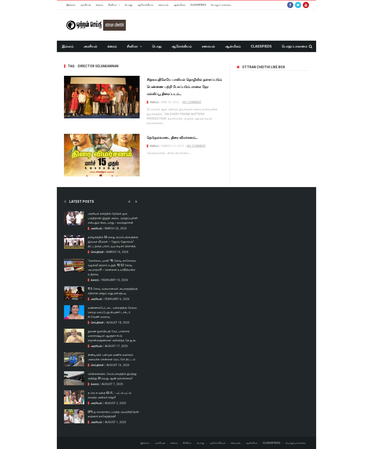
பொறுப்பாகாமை (221, 4)
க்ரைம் (99, 4)
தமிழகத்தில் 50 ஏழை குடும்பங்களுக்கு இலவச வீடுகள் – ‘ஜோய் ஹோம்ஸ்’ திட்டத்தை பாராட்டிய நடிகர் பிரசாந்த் (113, 241)
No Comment (192, 102)
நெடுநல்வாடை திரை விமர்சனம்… (172, 137)
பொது (129, 4)
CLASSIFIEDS (198, 4)
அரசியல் (85, 4)
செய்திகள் (97, 252)
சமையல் (163, 4)
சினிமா (112, 4)
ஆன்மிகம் (179, 4)
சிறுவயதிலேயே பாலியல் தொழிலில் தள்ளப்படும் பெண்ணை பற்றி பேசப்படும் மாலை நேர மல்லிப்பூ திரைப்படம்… (184, 86)
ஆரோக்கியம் (145, 4)
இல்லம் (70, 4)
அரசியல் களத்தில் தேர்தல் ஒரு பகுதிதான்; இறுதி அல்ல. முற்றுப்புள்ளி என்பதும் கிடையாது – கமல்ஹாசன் (112, 217)
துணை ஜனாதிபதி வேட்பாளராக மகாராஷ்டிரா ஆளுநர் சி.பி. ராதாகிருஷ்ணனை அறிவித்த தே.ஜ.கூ (112, 335)
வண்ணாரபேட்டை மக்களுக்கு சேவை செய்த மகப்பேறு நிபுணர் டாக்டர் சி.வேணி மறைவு (112, 312)
